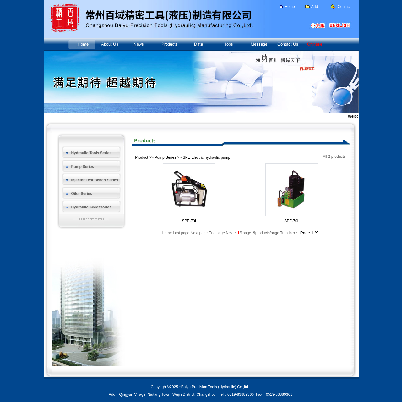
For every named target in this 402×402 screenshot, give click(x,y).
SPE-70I (189, 221)
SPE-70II (291, 221)
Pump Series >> (168, 157)
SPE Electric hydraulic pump (206, 157)
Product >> (144, 157)
